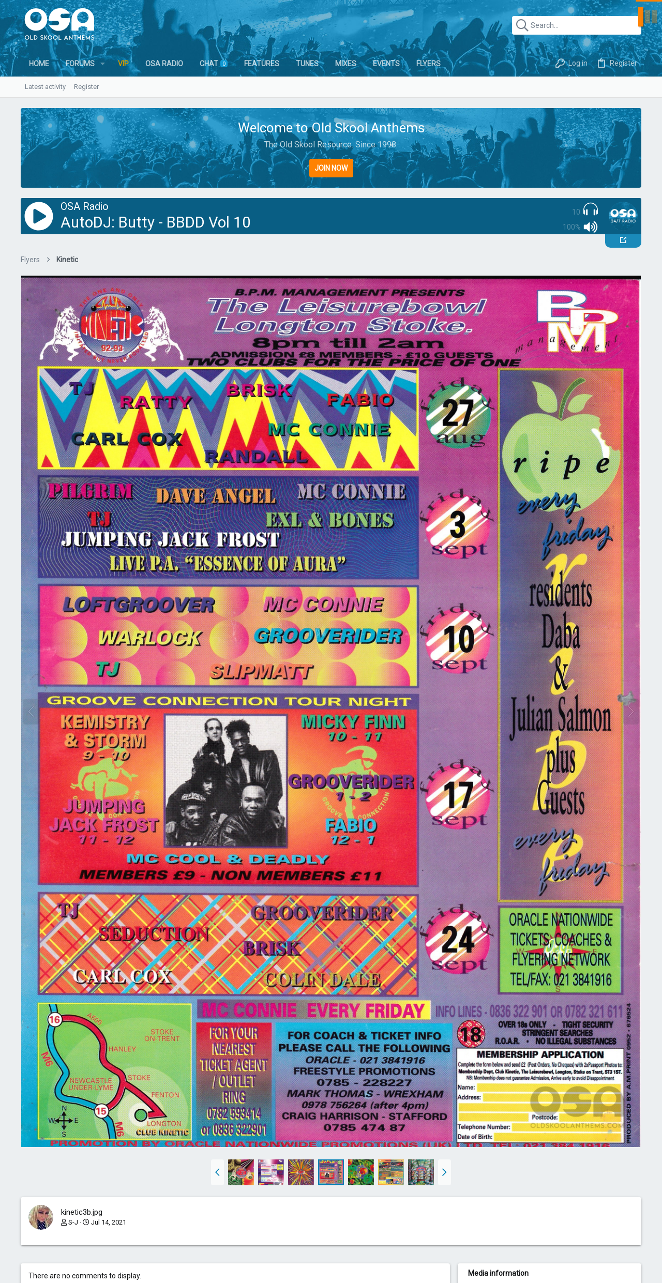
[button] (103, 64)
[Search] (576, 25)
